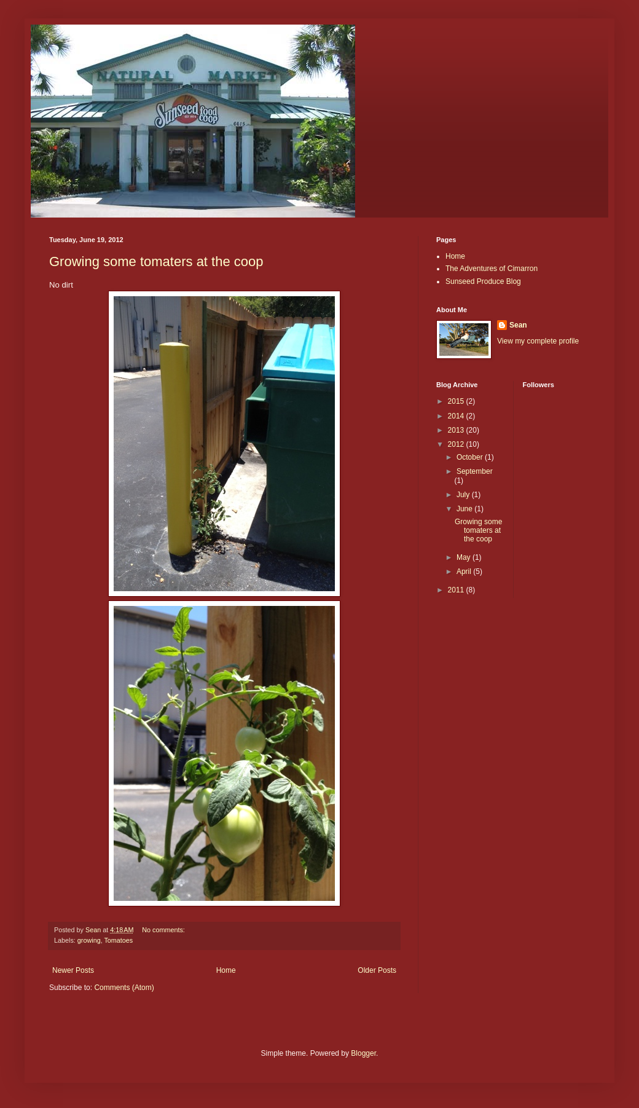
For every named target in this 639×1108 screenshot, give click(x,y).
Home (226, 970)
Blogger (363, 1053)
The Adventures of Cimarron (491, 268)
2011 (457, 590)
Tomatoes (118, 940)
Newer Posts (73, 970)
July (464, 494)
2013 (457, 430)
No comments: (164, 929)
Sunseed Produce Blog (483, 281)
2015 (457, 401)
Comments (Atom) (124, 987)
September (475, 471)
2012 (457, 444)
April (465, 571)
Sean (518, 325)
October (471, 457)
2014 (457, 416)
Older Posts (377, 970)
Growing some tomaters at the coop (156, 261)
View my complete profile (538, 341)
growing (89, 940)
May (464, 557)
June (465, 509)
